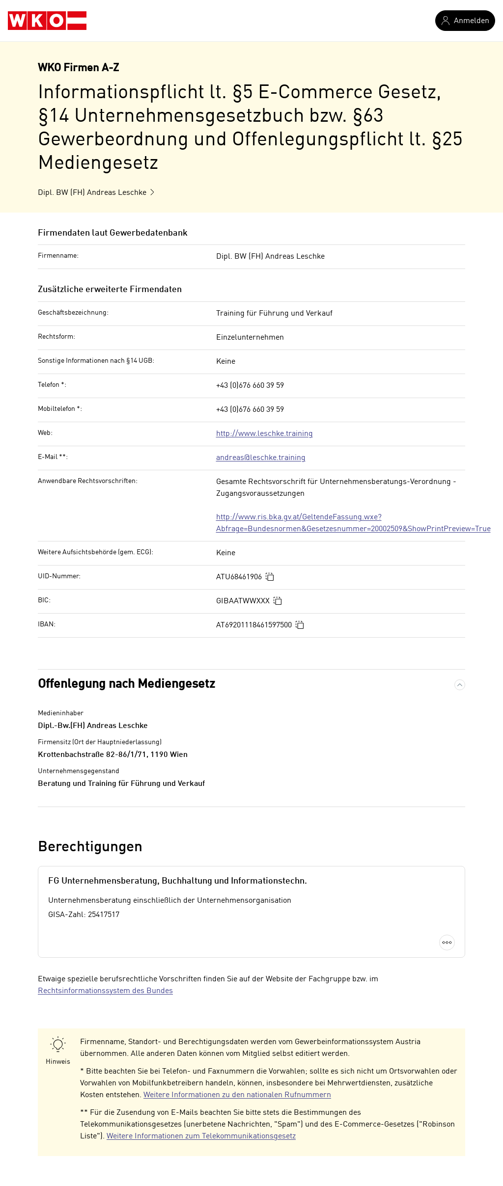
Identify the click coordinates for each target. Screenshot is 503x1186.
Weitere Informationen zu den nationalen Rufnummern (237, 1095)
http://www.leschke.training (264, 434)
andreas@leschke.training (261, 458)
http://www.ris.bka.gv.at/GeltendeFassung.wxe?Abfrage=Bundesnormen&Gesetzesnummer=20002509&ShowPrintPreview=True (353, 523)
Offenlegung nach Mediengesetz (126, 684)
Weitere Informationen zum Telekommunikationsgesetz (201, 1136)
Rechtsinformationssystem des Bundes (105, 991)
